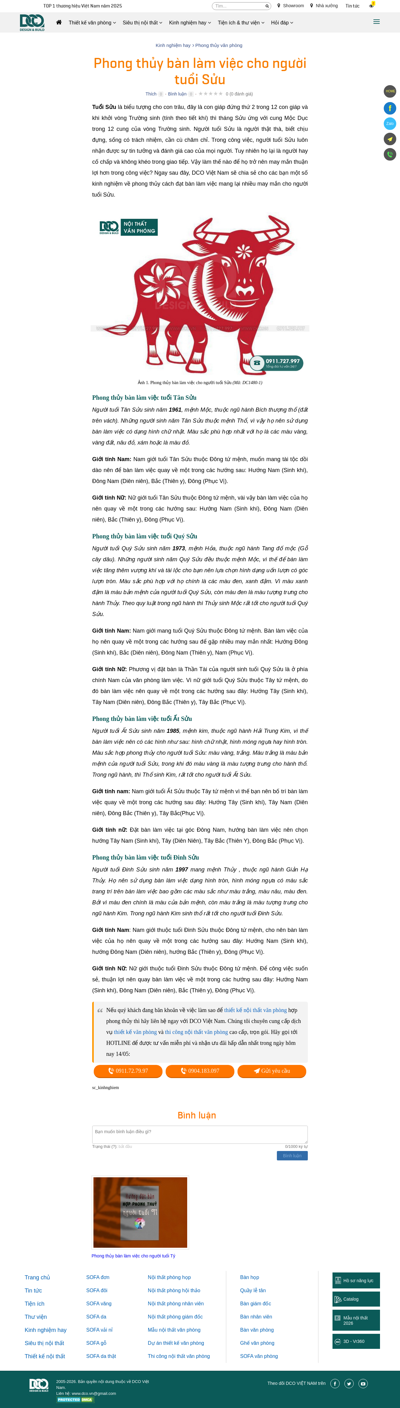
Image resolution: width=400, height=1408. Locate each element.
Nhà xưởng (324, 5)
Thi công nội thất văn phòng (179, 1356)
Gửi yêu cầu (272, 1071)
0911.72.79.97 (128, 1071)
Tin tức (353, 6)
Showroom (291, 5)
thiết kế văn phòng (135, 1032)
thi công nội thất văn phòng (196, 1032)
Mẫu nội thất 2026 (355, 1320)
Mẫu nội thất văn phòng (174, 1330)
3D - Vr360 (353, 1341)
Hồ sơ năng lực (358, 1280)
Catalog (350, 1299)
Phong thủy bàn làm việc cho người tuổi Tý (133, 1255)
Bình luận (177, 93)
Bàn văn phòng (257, 1330)
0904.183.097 (200, 1071)
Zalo (389, 123)
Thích (151, 93)
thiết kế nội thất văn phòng (255, 1010)
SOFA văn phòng (259, 1356)
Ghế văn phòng (257, 1343)
